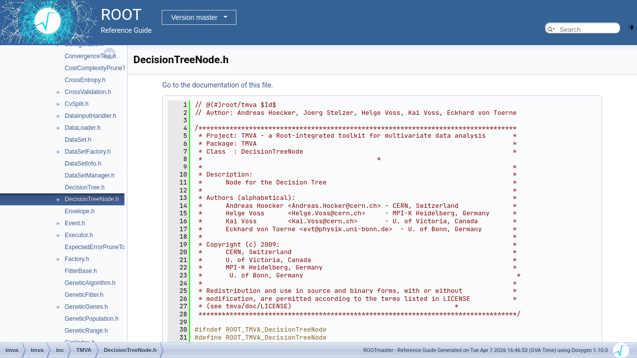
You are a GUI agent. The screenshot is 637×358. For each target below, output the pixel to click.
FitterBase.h (81, 271)
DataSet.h (78, 139)
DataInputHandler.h (90, 115)
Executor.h (79, 235)
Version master (194, 17)
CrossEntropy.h (85, 80)
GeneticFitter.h (84, 294)
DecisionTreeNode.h (92, 199)
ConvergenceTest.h (90, 56)
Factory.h (77, 259)
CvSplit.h (77, 103)
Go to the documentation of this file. (217, 85)
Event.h (75, 223)
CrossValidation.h (88, 92)
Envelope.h (80, 211)
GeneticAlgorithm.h (90, 282)
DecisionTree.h (85, 187)
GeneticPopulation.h (91, 318)
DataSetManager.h (89, 175)
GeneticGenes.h (86, 306)
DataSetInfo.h (83, 163)
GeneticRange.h (86, 330)
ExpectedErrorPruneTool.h (100, 247)
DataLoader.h (83, 127)
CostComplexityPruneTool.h (101, 68)
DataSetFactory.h (87, 151)
